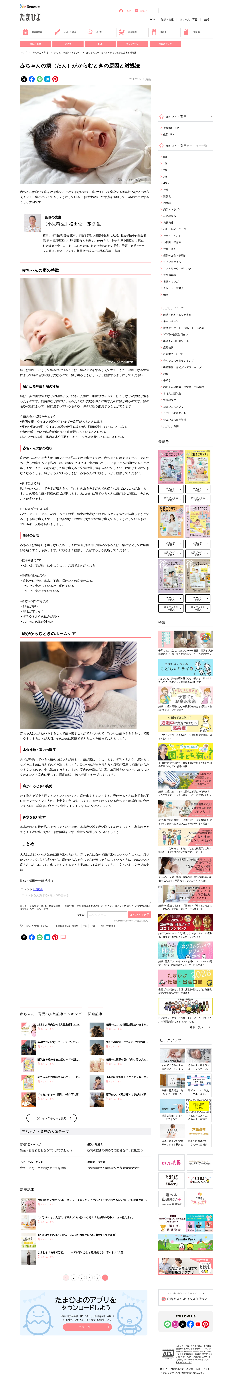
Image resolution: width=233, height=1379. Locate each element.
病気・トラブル (172, 209)
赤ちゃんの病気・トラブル (67, 52)
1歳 (93, 926)
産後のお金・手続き (174, 255)
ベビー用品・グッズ (174, 229)
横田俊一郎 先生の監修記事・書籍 (98, 250)
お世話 (167, 203)
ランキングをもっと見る (51, 1118)
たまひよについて (173, 308)
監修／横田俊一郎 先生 (35, 881)
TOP (152, 19)
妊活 (206, 19)
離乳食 (158, 32)
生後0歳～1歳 (171, 128)
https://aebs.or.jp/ (183, 1362)
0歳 (85, 926)
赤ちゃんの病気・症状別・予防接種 (183, 387)
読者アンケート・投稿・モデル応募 (183, 327)
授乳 (165, 189)
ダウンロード (87, 1327)
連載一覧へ (197, 1027)
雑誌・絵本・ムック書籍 (177, 314)
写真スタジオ (165, 43)
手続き (167, 380)
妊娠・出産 (167, 19)
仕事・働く (169, 248)
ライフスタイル (172, 262)
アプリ (68, 43)
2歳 (165, 170)
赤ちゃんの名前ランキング (178, 360)
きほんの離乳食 (172, 393)
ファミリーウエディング (177, 268)
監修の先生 (169, 400)
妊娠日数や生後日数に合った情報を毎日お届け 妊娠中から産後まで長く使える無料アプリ (87, 1317)
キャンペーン (132, 43)
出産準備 (127, 32)
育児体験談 (169, 275)
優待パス (192, 32)
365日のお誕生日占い (175, 334)
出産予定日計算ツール (176, 341)
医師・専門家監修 (108, 926)
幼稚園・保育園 (172, 242)
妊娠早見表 (32, 32)
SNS (100, 43)
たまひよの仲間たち (174, 413)
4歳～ (166, 183)
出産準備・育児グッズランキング (182, 367)
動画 (165, 294)
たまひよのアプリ (173, 406)
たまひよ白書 (171, 426)
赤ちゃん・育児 (189, 19)
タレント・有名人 (173, 288)
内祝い (141, 11)
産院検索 (168, 347)
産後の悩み (169, 216)
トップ (23, 52)
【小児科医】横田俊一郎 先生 (72, 224)
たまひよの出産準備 (174, 419)
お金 (165, 373)
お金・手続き (65, 32)
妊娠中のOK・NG (173, 354)
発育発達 (168, 222)
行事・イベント (172, 235)
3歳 (165, 176)
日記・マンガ (171, 281)
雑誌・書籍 (35, 43)
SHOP (125, 11)
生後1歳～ (169, 134)
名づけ (94, 32)
